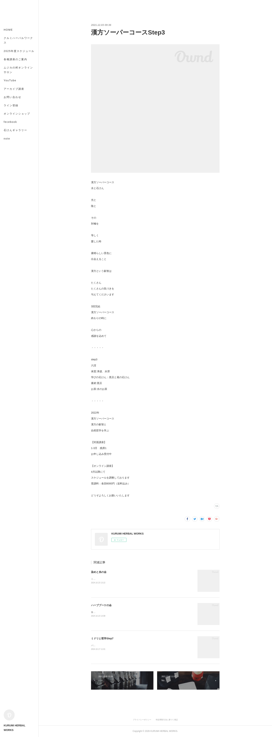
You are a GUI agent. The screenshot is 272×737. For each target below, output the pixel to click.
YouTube (10, 80)
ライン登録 (11, 105)
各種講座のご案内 (15, 59)
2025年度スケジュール (19, 51)
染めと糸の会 (98, 572)
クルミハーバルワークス (18, 40)
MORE (8, 130)
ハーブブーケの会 (101, 605)
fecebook (10, 121)
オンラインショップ (17, 113)
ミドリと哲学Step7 (102, 638)
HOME (8, 29)
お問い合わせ (12, 97)
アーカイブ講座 (14, 88)
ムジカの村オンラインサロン (18, 70)
